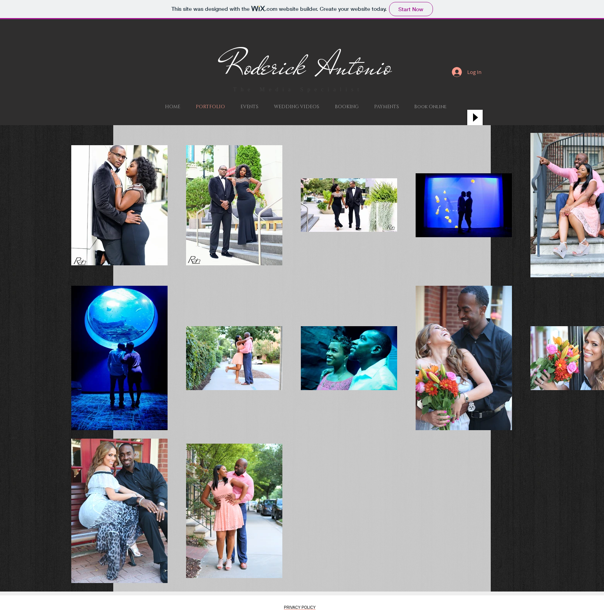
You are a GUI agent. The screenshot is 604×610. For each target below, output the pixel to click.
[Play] (475, 117)
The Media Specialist (298, 89)
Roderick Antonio (307, 66)
